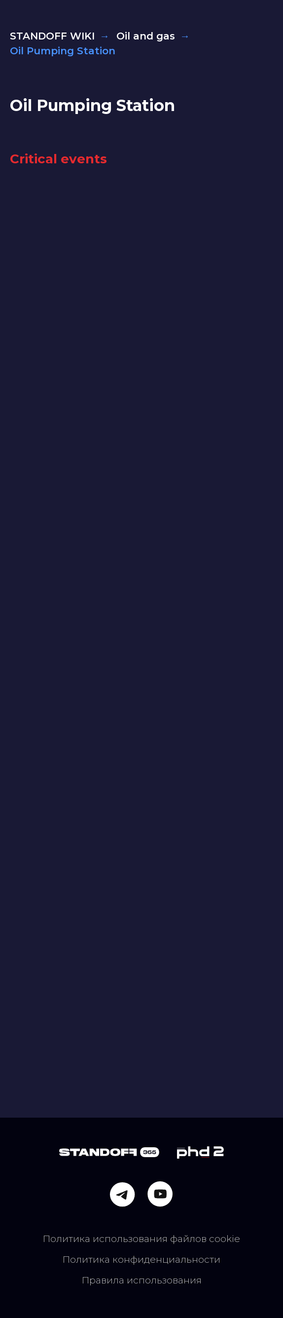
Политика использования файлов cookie (141, 1238)
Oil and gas (145, 36)
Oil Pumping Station (92, 105)
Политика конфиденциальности (141, 1259)
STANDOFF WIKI (52, 36)
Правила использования (142, 1280)
